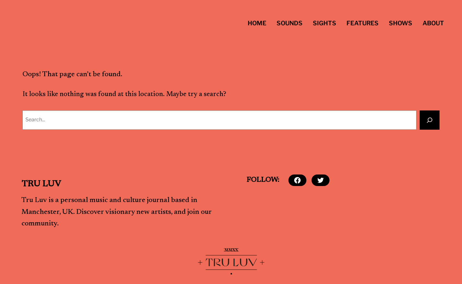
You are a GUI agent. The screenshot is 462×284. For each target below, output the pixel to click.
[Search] (430, 120)
